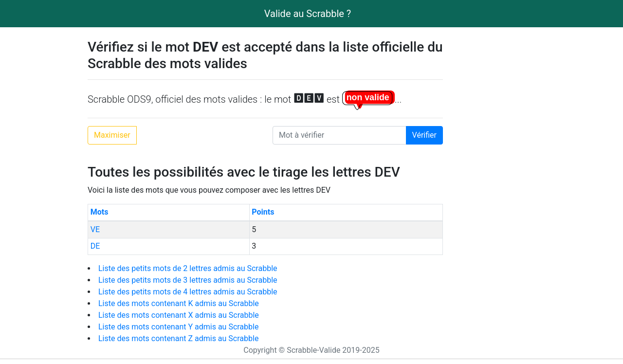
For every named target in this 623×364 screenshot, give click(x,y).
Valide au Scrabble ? (307, 13)
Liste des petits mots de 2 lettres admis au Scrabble (187, 268)
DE (95, 246)
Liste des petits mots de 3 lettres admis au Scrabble (187, 280)
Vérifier (424, 135)
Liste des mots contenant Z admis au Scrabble (178, 338)
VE (95, 229)
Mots (100, 212)
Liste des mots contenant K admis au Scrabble (178, 303)
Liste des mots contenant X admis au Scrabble (178, 315)
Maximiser (112, 135)
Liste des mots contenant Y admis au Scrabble (178, 326)
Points (263, 212)
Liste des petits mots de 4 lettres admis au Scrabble (187, 291)
